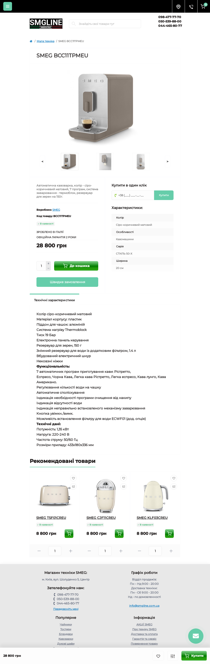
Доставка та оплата (144, 634)
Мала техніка (45, 41)
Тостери (65, 629)
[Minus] (48, 268)
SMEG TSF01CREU (51, 518)
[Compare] (73, 486)
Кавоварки (66, 638)
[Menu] (7, 6)
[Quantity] (41, 266)
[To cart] (69, 533)
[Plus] (48, 263)
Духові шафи (65, 643)
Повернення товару (144, 643)
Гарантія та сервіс (144, 638)
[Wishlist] (73, 478)
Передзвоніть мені (65, 609)
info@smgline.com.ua (144, 605)
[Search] (74, 23)
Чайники (66, 624)
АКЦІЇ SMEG (144, 624)
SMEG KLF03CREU (152, 518)
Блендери (66, 634)
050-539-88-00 (169, 21)
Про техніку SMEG (144, 629)
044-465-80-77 (170, 26)
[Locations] (178, 6)
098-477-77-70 (169, 17)
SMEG (56, 209)
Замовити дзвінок (170, 30)
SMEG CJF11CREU (101, 518)
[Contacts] (191, 6)
